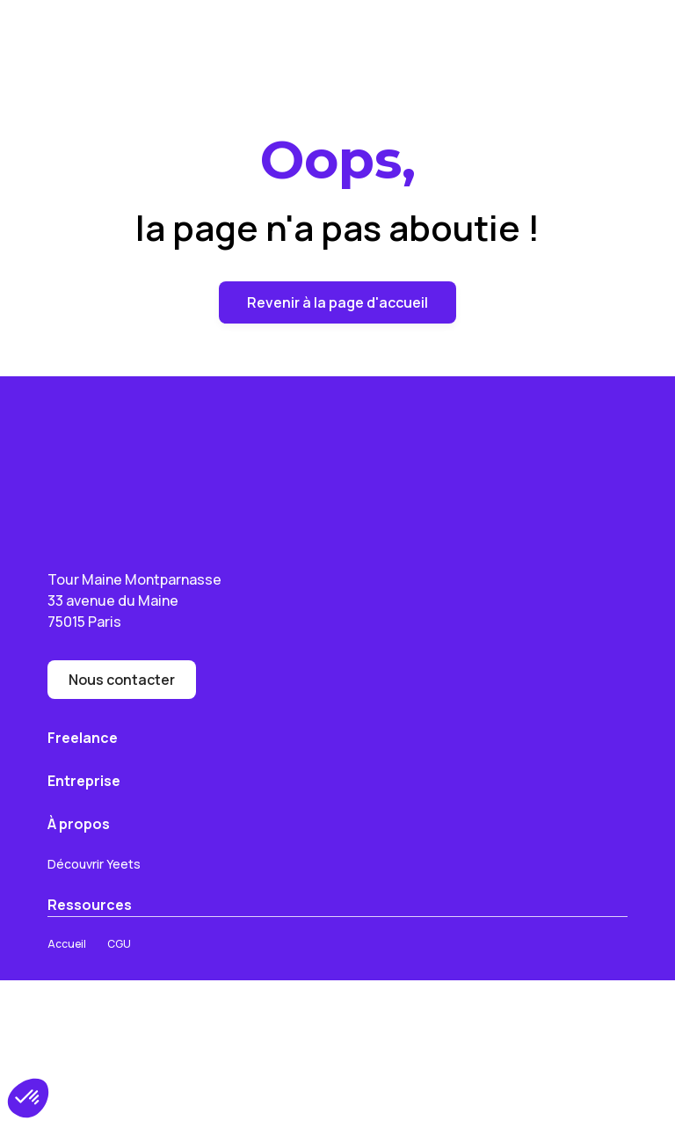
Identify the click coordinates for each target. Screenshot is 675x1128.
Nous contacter (122, 679)
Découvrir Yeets (94, 863)
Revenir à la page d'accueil (337, 302)
